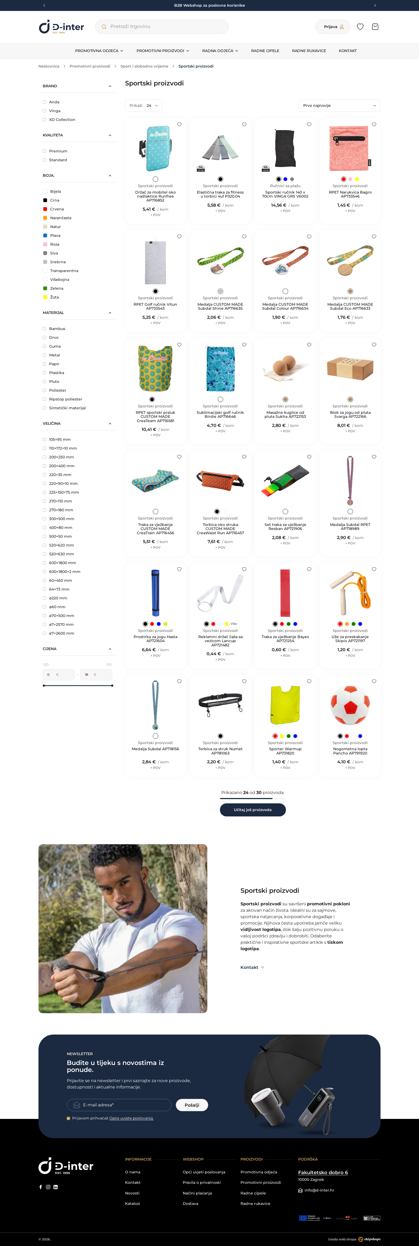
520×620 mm (58, 545)
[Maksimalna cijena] (87, 674)
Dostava (190, 1204)
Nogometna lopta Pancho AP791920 (350, 751)
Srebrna (54, 262)
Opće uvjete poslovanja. (131, 1118)
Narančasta (57, 217)
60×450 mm (57, 580)
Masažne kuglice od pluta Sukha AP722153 (285, 415)
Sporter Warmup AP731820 (285, 751)
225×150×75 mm (61, 492)
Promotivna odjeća (258, 1172)
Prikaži (136, 105)
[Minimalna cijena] (49, 674)
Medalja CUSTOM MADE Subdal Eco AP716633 (350, 306)
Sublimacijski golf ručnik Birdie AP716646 (220, 415)
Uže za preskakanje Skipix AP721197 (350, 639)
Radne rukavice (309, 51)
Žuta (51, 297)
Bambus (54, 328)
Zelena (53, 288)
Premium (55, 151)
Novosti (132, 1193)
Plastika (53, 372)
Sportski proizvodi (155, 186)
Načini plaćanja (197, 1193)
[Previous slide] (44, 5)
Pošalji (192, 1105)
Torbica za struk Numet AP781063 (220, 751)
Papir (51, 363)
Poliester (54, 390)
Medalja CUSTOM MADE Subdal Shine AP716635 (220, 306)
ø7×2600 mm (58, 633)
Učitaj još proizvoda (253, 809)
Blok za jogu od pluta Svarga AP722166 (350, 415)
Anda (51, 102)
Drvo (51, 337)
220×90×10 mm (60, 483)
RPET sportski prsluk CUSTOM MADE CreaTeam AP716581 (155, 417)
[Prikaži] (152, 105)
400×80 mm (57, 527)
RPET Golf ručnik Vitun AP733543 (155, 306)
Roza (51, 244)
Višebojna (56, 279)
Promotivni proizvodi (260, 1183)
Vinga (51, 110)
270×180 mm (58, 510)
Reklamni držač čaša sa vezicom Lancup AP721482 (220, 641)
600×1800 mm (59, 562)
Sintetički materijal (64, 408)
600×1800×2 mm (61, 571)
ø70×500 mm (58, 615)
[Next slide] (374, 5)
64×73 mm (56, 589)
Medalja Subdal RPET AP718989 (350, 527)
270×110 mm (57, 501)
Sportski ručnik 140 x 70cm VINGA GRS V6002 (285, 194)
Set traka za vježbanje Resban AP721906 (285, 527)
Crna (51, 200)
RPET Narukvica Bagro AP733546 (350, 194)
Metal (51, 355)
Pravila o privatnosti (202, 1183)
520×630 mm (58, 554)
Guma (52, 346)
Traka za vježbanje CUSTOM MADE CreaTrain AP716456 (155, 529)
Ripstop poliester (62, 399)
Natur (52, 226)
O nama (132, 1172)
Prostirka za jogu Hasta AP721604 (155, 639)
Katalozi (132, 1204)
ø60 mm (54, 606)
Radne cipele (265, 51)
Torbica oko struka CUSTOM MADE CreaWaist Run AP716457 (220, 529)
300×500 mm (58, 518)
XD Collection (59, 119)
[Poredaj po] (339, 105)
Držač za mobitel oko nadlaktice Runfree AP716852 (155, 196)
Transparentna (60, 270)
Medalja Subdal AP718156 (155, 749)
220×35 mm (57, 474)
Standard (55, 160)
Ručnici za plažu (285, 186)
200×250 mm (58, 457)
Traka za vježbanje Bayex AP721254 (285, 639)
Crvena (53, 209)
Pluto (51, 381)
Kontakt (348, 51)
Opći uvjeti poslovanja (204, 1172)
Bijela (52, 191)
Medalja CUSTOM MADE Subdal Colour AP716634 (285, 306)
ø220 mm (55, 598)
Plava (51, 235)
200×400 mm (59, 465)
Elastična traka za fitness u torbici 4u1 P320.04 (220, 194)
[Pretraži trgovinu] (104, 27)
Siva (50, 253)
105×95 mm (57, 439)
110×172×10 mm (60, 448)
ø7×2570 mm (58, 624)
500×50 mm (57, 536)
